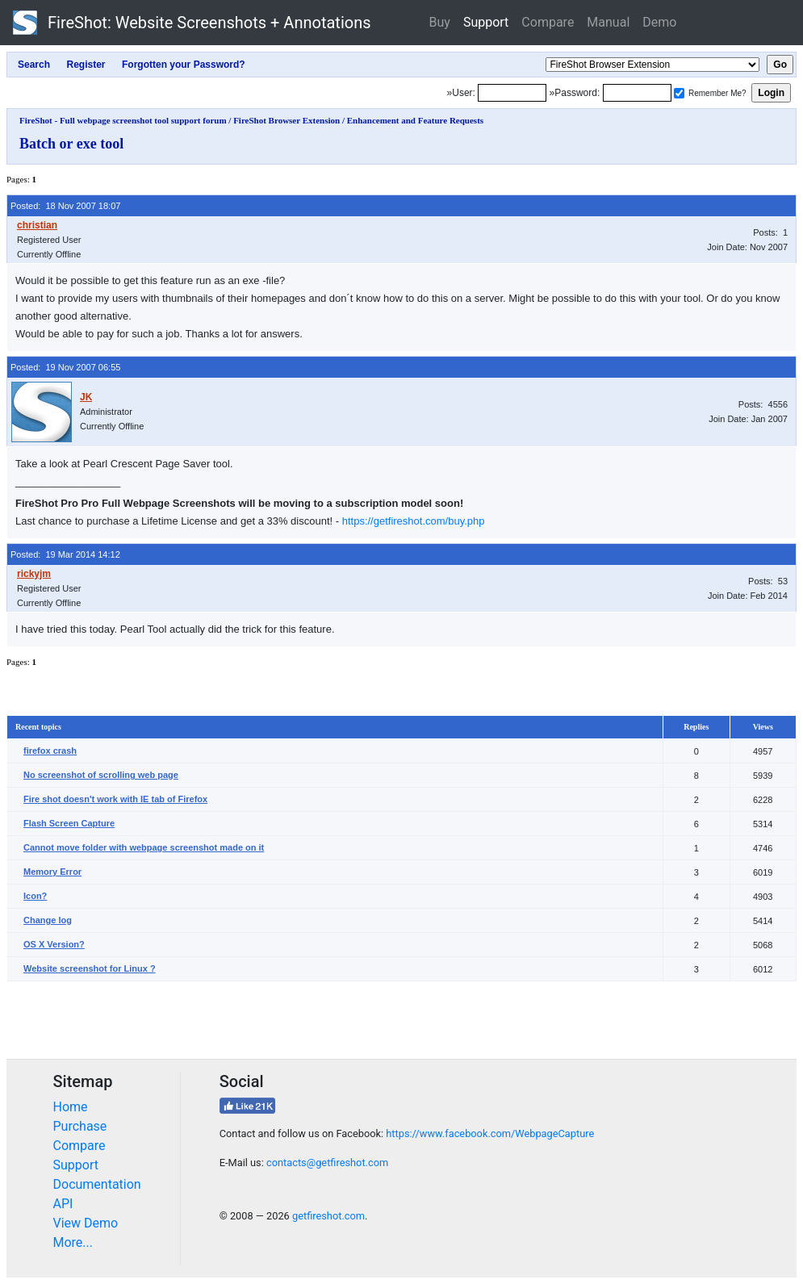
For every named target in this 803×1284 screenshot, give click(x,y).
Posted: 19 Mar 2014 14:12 (65, 554)
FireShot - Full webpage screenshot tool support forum (123, 120)
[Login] (512, 93)
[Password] (637, 93)
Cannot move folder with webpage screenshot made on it (143, 847)
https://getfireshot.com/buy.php (413, 521)
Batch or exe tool (71, 144)
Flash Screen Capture (69, 823)
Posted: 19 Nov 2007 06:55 (65, 367)
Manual (608, 22)
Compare (547, 22)
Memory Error (52, 871)
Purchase (80, 1126)
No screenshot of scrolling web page (100, 775)
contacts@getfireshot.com (327, 1162)
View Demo (86, 1223)
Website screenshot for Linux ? (89, 968)
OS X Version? (54, 944)
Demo (659, 22)
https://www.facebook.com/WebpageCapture (490, 1133)
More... (73, 1242)
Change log (47, 920)
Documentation (97, 1184)
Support (485, 22)
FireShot (192, 22)
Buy (439, 22)
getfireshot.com (328, 1216)
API (63, 1203)
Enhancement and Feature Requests (415, 120)
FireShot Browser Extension (286, 120)
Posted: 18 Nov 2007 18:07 (65, 206)
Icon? (35, 896)
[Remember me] (679, 93)
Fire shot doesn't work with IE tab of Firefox (115, 799)
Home (70, 1107)
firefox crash (50, 750)
